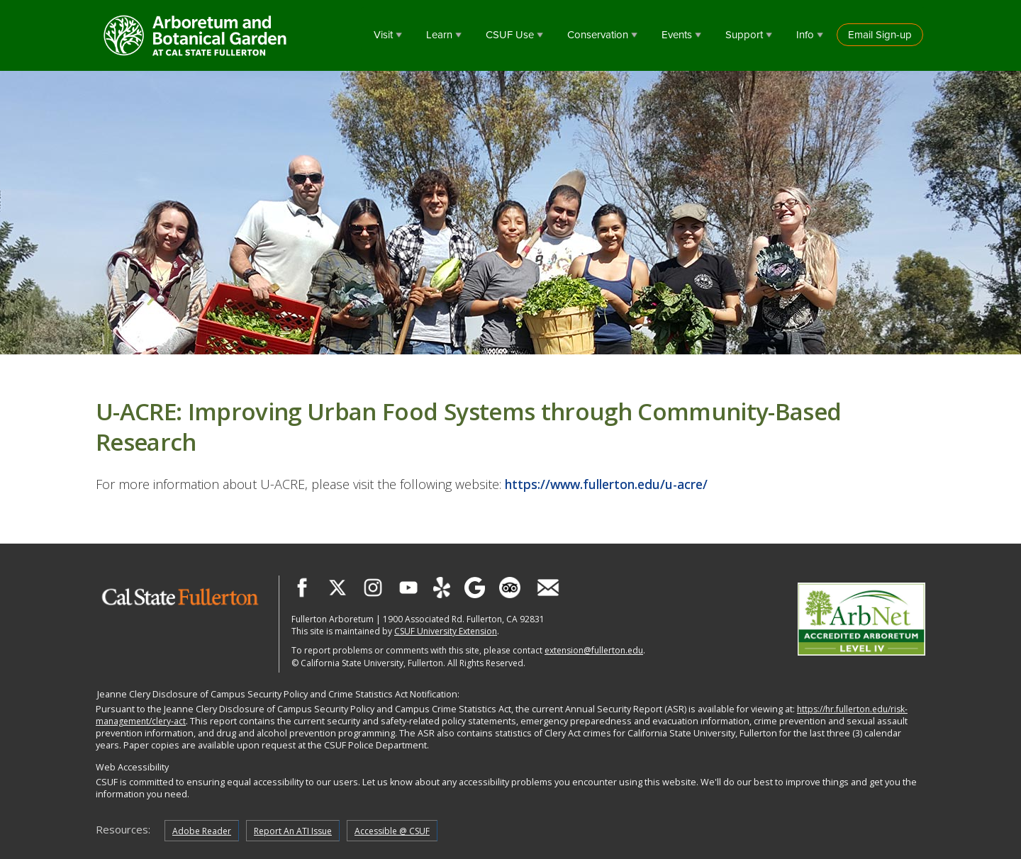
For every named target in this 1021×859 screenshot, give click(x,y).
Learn (439, 34)
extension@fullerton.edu (594, 650)
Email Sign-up (880, 34)
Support (744, 34)
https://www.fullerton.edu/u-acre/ (606, 484)
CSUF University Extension (445, 631)
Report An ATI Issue (293, 831)
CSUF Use (510, 34)
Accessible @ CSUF (392, 831)
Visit (383, 34)
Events (677, 34)
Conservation (597, 34)
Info (805, 34)
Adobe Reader (201, 831)
